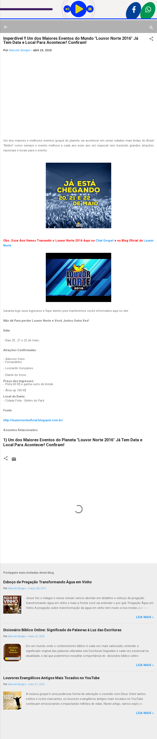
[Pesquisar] (151, 28)
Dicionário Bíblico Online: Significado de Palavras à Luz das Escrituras (62, 630)
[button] (151, 39)
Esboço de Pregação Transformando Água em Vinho (47, 582)
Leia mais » (145, 617)
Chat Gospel (104, 240)
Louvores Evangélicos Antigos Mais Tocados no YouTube (51, 678)
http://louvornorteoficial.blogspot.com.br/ (33, 420)
